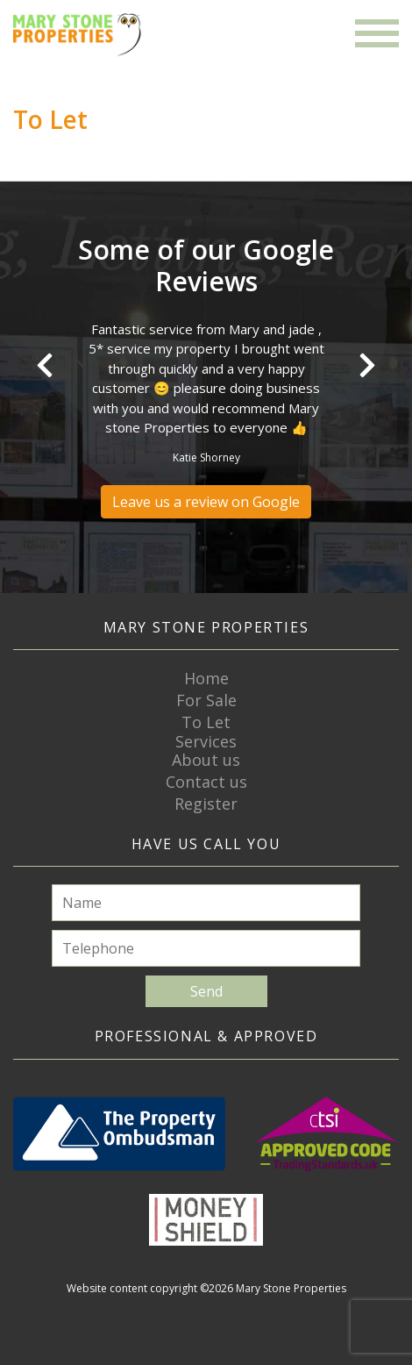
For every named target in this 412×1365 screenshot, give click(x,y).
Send (206, 991)
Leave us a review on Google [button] (206, 501)
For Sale (206, 700)
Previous (45, 365)
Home (206, 678)
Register (206, 803)
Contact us (206, 781)
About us (206, 759)
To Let (206, 722)
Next (367, 365)
